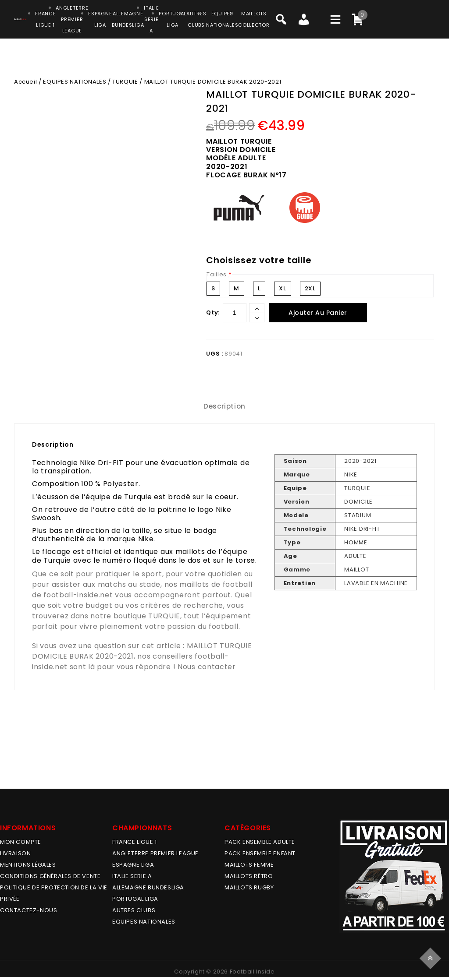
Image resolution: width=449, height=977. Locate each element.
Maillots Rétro (248, 876)
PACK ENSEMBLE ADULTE (259, 842)
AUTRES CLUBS (133, 910)
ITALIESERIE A (151, 19)
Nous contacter (207, 667)
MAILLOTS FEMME (249, 865)
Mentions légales (28, 865)
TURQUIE (125, 82)
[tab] (224, 406)
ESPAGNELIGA (100, 19)
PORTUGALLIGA (172, 19)
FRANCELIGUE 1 (45, 19)
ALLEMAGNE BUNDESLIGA (148, 887)
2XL (310, 288)
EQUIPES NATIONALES (74, 82)
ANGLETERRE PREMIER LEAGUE (72, 19)
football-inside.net (78, 595)
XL (282, 288)
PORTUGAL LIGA (135, 899)
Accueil (25, 82)
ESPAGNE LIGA (133, 865)
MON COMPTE (20, 842)
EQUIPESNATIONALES (222, 19)
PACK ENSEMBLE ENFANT (260, 853)
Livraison (15, 853)
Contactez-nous (28, 910)
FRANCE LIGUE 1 (134, 842)
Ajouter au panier (318, 312)
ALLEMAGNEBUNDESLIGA (128, 19)
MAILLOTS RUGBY (249, 887)
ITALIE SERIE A (132, 876)
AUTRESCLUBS (196, 19)
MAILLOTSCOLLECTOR (253, 19)
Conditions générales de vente (50, 876)
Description (224, 406)
